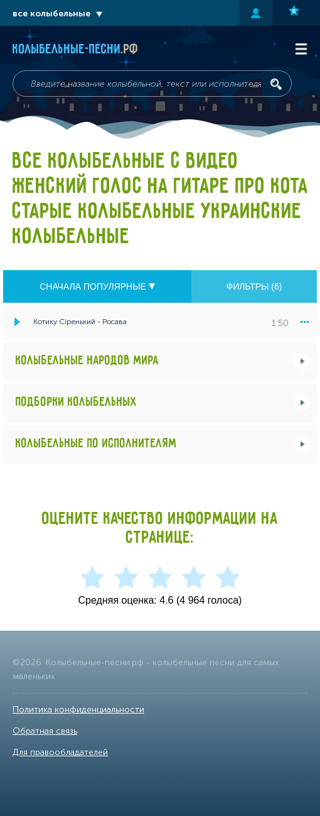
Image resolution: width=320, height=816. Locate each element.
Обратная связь (45, 731)
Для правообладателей (60, 752)
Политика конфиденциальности (78, 709)
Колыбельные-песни (76, 49)
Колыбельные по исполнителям (96, 444)
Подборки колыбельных (76, 402)
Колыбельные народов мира (87, 361)
